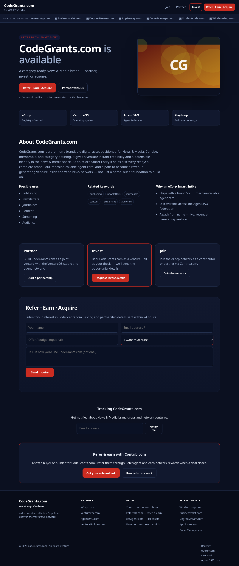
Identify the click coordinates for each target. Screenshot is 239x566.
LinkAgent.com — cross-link (143, 524)
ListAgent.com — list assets (142, 519)
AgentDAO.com (90, 519)
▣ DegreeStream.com (102, 18)
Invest (196, 7)
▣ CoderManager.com (162, 18)
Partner (181, 7)
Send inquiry (40, 372)
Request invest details (110, 277)
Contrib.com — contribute (142, 507)
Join (167, 7)
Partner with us (73, 88)
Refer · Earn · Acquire (219, 7)
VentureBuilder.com (93, 524)
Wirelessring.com (190, 507)
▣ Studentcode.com (194, 18)
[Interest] (167, 340)
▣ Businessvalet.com (70, 18)
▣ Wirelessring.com (39, 18)
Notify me (154, 428)
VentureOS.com (90, 513)
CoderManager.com (191, 530)
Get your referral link (101, 473)
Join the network (175, 273)
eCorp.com (87, 507)
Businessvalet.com (190, 513)
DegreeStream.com (191, 519)
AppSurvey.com (188, 524)
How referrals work (139, 473)
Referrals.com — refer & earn (144, 513)
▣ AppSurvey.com (132, 18)
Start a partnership (40, 277)
